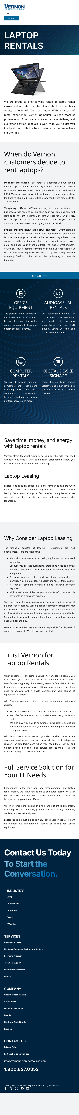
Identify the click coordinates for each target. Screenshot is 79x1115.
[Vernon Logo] (14, 5)
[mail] (27, 1088)
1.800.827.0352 (21, 1069)
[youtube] (22, 1088)
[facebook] (5, 1088)
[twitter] (11, 1088)
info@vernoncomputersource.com (25, 1061)
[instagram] (16, 1088)
